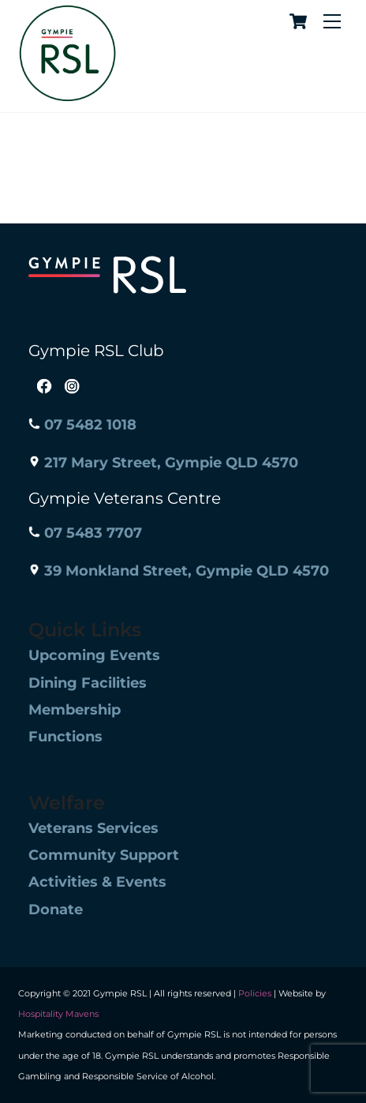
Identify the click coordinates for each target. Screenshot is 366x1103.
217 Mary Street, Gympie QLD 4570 (163, 462)
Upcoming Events (94, 655)
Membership (74, 709)
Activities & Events (97, 882)
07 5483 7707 (85, 533)
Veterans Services (93, 828)
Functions (65, 736)
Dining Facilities (87, 683)
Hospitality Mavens (58, 1013)
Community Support (103, 855)
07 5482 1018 (82, 424)
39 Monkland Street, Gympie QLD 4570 (178, 571)
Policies (254, 993)
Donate (55, 909)
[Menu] (332, 21)
